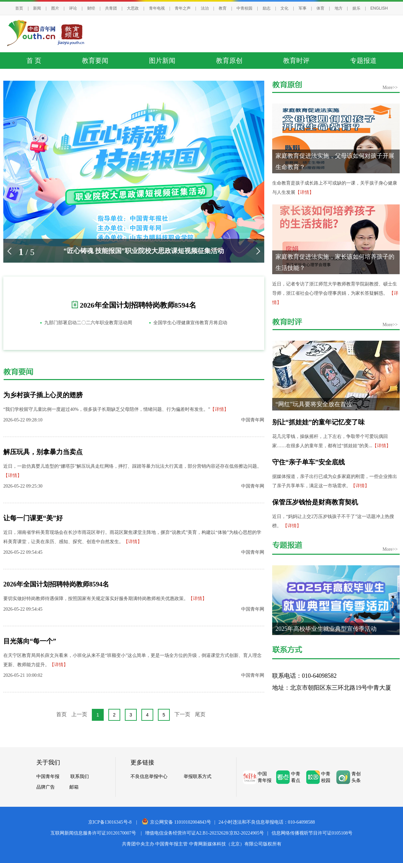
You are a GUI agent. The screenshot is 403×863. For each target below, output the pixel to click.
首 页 (33, 60)
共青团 (111, 8)
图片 (55, 8)
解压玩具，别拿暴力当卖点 (43, 451)
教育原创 (229, 60)
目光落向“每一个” (29, 641)
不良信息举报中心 (148, 776)
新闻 (37, 8)
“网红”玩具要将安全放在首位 (313, 404)
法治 (205, 8)
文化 (284, 8)
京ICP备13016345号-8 (109, 822)
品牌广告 (45, 787)
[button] (9, 251)
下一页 (182, 714)
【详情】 (219, 409)
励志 (267, 8)
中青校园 (244, 8)
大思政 (133, 8)
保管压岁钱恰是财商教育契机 (315, 502)
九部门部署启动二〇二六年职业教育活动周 (88, 322)
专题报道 (363, 60)
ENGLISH (379, 8)
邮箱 (74, 787)
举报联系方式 (197, 776)
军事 (303, 8)
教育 (223, 8)
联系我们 (79, 776)
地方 (339, 8)
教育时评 (296, 60)
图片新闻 (162, 60)
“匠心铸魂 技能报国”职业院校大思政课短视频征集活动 (144, 250)
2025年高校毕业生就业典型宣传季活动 (326, 629)
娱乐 (356, 8)
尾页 (200, 714)
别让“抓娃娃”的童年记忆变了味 (318, 422)
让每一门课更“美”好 (33, 518)
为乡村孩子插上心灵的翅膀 (43, 395)
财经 (91, 8)
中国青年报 (47, 776)
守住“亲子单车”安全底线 (308, 462)
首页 (19, 8)
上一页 (79, 714)
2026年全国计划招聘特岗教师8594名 (138, 305)
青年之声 (183, 8)
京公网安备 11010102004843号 (176, 822)
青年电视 (157, 8)
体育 (320, 8)
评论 (73, 8)
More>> (390, 87)
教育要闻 (95, 60)
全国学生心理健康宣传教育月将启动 (190, 322)
